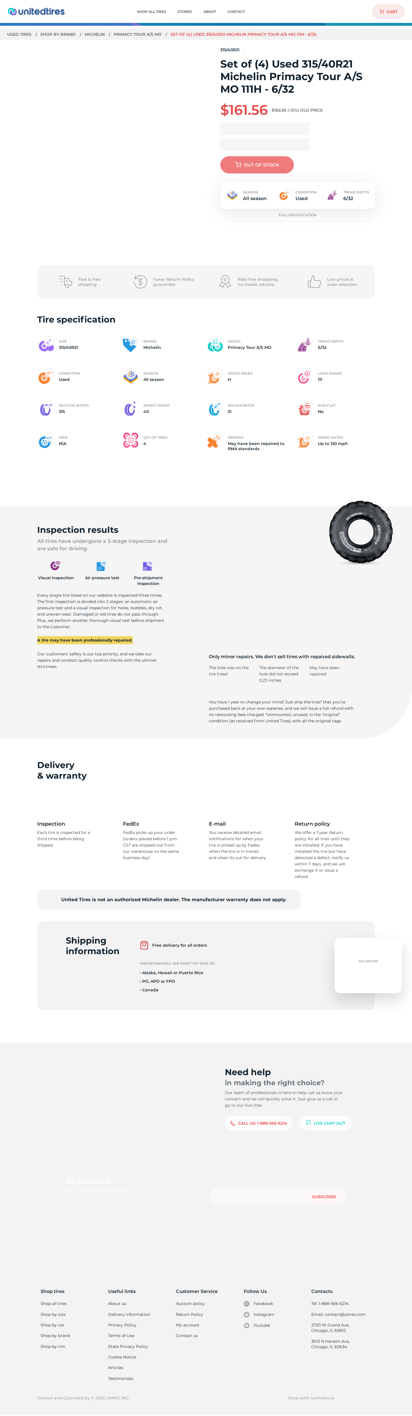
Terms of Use (121, 1335)
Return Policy (189, 1314)
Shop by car (52, 1325)
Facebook (258, 1304)
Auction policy (190, 1303)
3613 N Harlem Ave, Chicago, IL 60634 (330, 1344)
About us (117, 1303)
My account (187, 1325)
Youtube (257, 1325)
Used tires (20, 34)
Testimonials (120, 1378)
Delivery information (128, 1314)
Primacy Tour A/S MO (139, 34)
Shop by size (53, 1314)
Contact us (186, 1335)
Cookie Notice (122, 1357)
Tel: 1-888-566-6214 (329, 1303)
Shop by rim (53, 1346)
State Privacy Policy (127, 1346)
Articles (115, 1368)
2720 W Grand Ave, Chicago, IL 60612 (330, 1327)
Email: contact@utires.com (338, 1314)
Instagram (259, 1315)
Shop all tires (53, 1303)
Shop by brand (59, 34)
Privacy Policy (121, 1325)
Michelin (96, 34)
